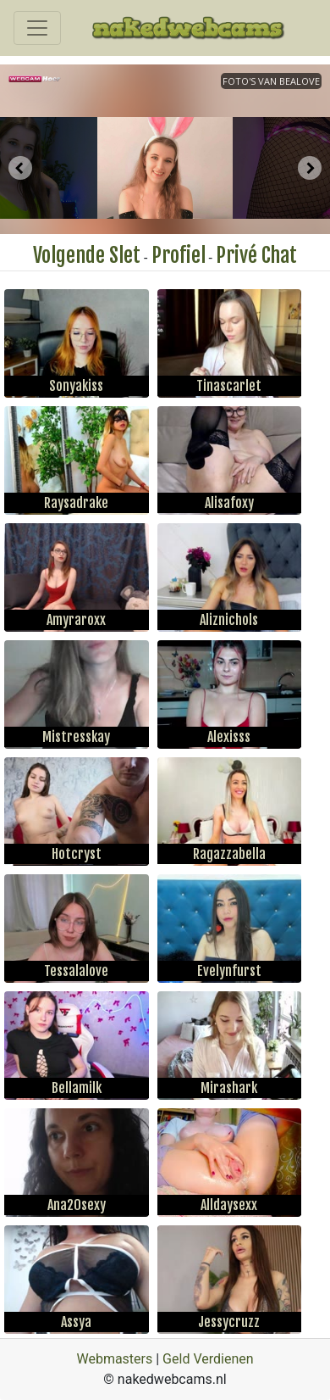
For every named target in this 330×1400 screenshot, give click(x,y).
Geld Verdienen (207, 1359)
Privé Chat (256, 255)
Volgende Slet (86, 255)
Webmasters (114, 1359)
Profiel (178, 255)
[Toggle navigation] (37, 28)
